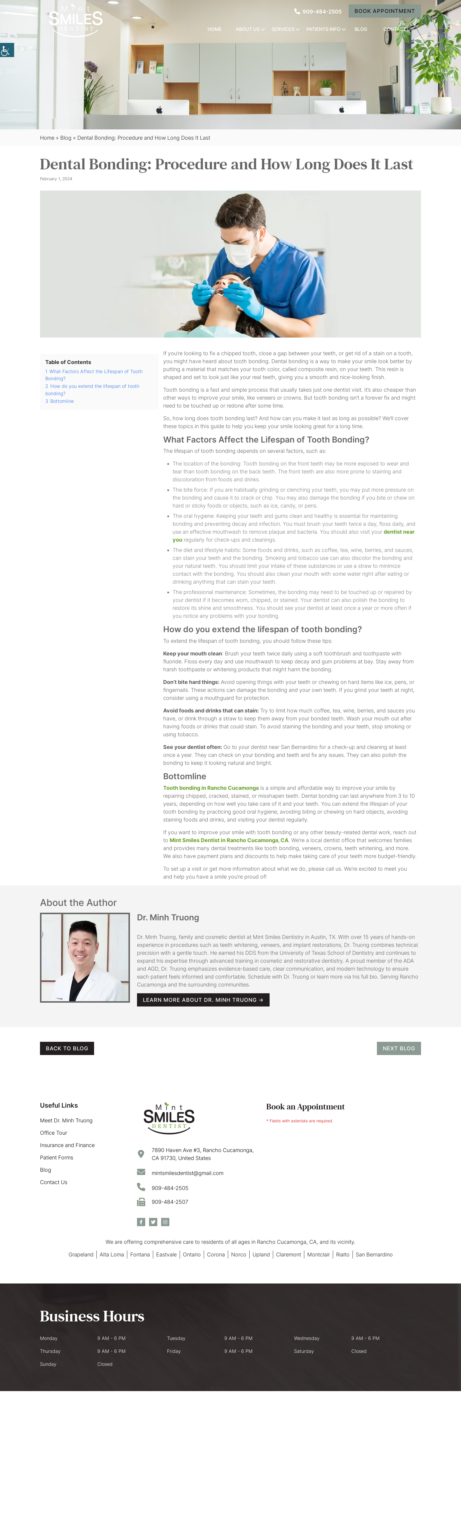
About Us (248, 29)
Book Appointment (385, 11)
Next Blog (399, 1048)
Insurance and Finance (67, 1145)
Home (215, 29)
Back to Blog (67, 1048)
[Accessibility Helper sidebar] (7, 50)
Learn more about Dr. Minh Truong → (203, 1000)
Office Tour (53, 1133)
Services (283, 29)
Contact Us (398, 29)
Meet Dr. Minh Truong (66, 1120)
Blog (361, 29)
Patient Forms (56, 1157)
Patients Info (323, 29)
